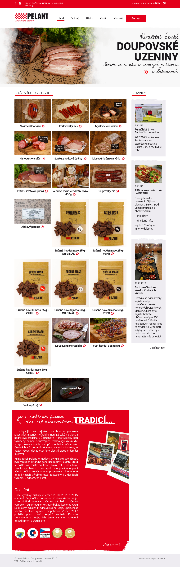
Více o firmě (111, 545)
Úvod (61, 18)
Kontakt (118, 18)
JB (165, 558)
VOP (16, 561)
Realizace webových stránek (151, 558)
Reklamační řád (27, 561)
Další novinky (158, 347)
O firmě (75, 18)
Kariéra (104, 18)
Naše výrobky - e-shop (33, 93)
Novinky (139, 93)
